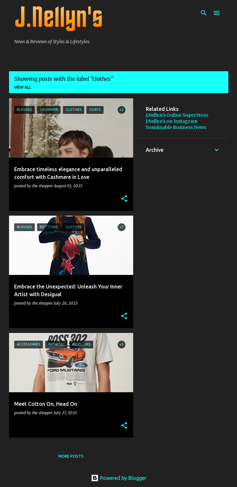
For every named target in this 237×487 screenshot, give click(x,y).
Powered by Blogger (118, 478)
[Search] (204, 13)
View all (22, 87)
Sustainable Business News (176, 127)
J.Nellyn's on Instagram (171, 121)
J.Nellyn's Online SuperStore (177, 115)
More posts (71, 456)
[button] (124, 199)
